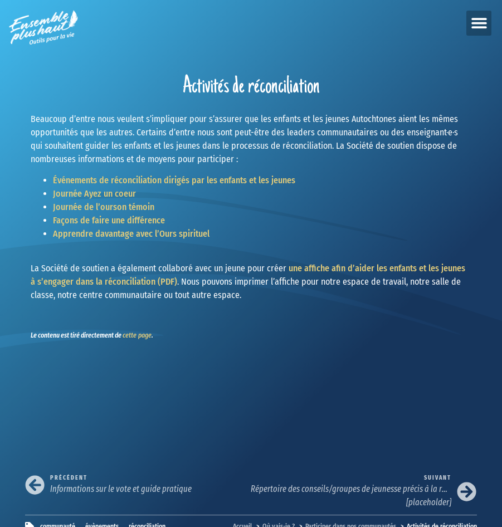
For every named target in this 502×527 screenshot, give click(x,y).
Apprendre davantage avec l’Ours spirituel (131, 233)
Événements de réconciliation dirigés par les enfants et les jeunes (174, 180)
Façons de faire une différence (109, 220)
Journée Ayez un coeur (94, 193)
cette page (137, 335)
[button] (478, 23)
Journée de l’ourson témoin (103, 207)
